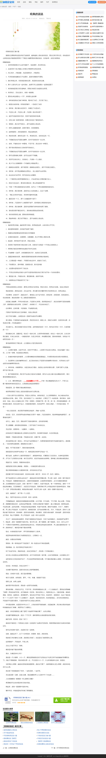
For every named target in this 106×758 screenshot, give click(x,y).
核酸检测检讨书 (83, 61)
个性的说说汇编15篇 (44, 735)
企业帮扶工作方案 (97, 39)
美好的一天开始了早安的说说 (13, 744)
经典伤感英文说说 (43, 733)
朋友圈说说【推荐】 (10, 738)
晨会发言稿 (95, 30)
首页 (18, 2)
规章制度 (81, 77)
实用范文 (55, 2)
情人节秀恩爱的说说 (44, 730)
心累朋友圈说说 (13, 748)
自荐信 (94, 77)
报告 (30, 2)
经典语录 (81, 70)
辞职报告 (95, 70)
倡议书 (80, 74)
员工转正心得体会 (83, 30)
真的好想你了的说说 (10, 741)
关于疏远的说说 (9, 733)
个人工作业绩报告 (97, 64)
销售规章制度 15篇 (98, 67)
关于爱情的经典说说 (63, 748)
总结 (24, 2)
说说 (19, 6)
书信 (36, 2)
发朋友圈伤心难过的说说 (45, 744)
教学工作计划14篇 (97, 57)
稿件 (41, 2)
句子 (47, 2)
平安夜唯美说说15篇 (10, 735)
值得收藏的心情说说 (10, 730)
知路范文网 (49, 756)
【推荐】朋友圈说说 (44, 741)
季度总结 (95, 74)
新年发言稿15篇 (97, 20)
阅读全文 (41, 18)
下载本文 (48, 18)
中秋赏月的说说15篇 (44, 738)
